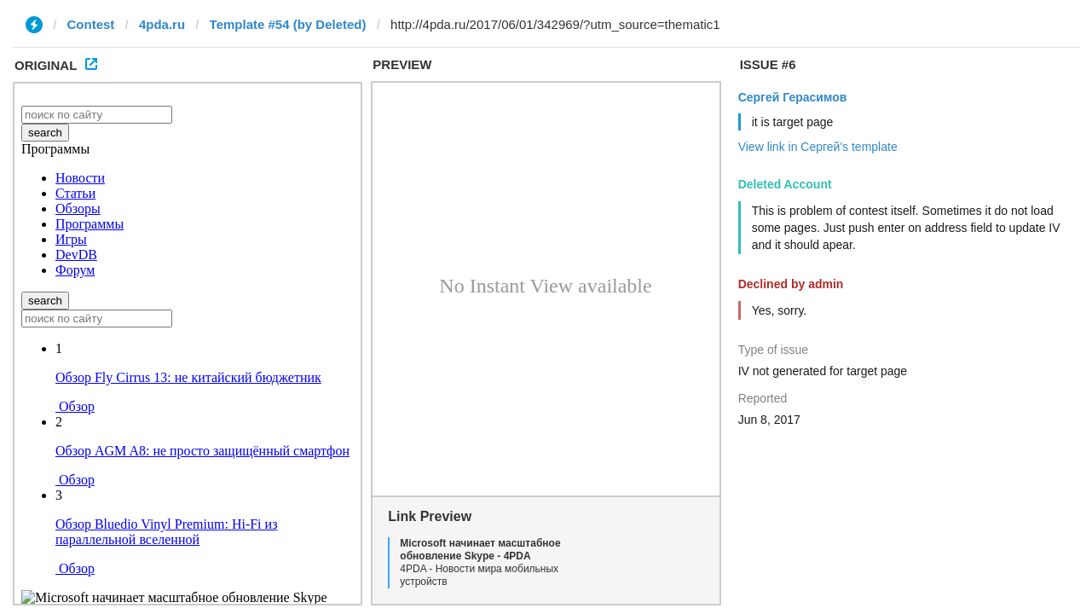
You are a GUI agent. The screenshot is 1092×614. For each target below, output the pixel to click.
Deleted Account (785, 184)
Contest (91, 24)
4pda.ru (162, 24)
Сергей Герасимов (792, 97)
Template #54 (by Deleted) (288, 24)
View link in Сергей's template (818, 147)
